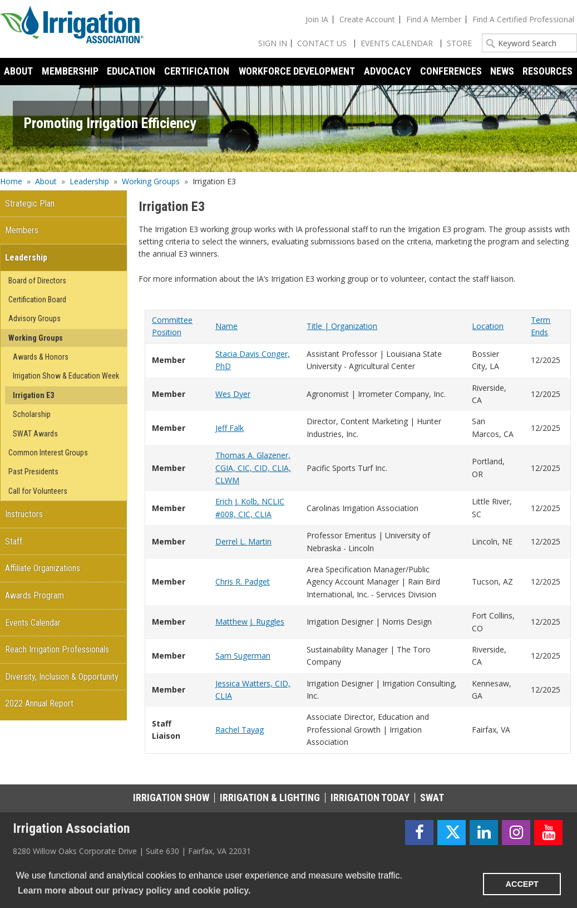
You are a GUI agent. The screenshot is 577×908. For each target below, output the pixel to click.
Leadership (89, 181)
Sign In (272, 43)
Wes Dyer (232, 394)
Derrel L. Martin (243, 541)
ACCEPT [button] (522, 884)
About (46, 181)
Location (488, 326)
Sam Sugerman (242, 655)
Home (11, 181)
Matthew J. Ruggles (249, 621)
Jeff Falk (229, 428)
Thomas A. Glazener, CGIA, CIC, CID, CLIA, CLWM (253, 467)
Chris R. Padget (242, 581)
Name (226, 326)
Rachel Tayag (239, 729)
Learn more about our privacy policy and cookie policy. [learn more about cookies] (134, 890)
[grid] (358, 532)
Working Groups (151, 181)
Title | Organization (342, 326)
